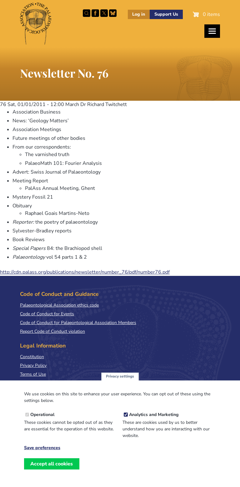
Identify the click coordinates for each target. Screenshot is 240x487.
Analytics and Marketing (153, 419)
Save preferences (42, 452)
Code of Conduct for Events (47, 314)
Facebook (95, 13)
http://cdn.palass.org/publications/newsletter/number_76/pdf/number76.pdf (85, 272)
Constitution (32, 357)
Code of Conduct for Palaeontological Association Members (78, 323)
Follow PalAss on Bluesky (113, 13)
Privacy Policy (33, 365)
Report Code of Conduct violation (52, 331)
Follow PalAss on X (104, 13)
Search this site (86, 13)
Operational (42, 419)
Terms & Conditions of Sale (46, 383)
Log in (138, 14)
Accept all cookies (51, 467)
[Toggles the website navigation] (212, 31)
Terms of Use (33, 374)
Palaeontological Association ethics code (59, 305)
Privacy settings (120, 380)
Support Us (166, 14)
